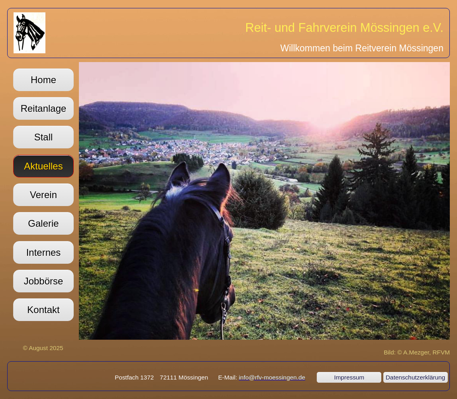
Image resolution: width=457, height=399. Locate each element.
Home (43, 79)
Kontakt (43, 309)
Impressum (349, 377)
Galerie (43, 223)
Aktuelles (43, 166)
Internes (43, 252)
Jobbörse (43, 281)
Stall (43, 137)
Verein (43, 194)
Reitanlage (44, 108)
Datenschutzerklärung (415, 377)
